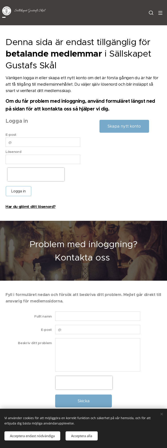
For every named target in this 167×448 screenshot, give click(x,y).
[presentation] (36, 174)
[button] (151, 12)
